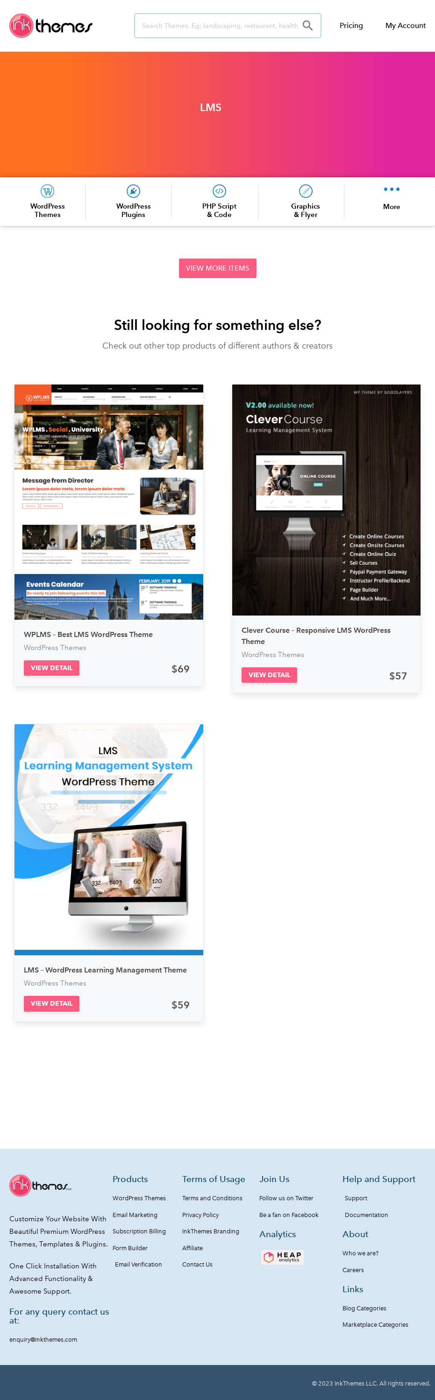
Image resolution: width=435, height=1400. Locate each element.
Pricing (351, 25)
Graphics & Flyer (305, 210)
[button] (218, 268)
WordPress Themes (47, 210)
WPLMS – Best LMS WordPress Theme (88, 634)
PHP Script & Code (219, 210)
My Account (405, 25)
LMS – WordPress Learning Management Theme (105, 970)
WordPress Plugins (133, 210)
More (391, 206)
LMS (210, 107)
